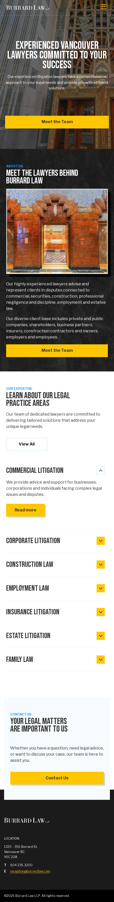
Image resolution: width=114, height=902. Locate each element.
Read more (25, 510)
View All (27, 444)
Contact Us (57, 778)
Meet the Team (57, 121)
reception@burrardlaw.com (30, 871)
